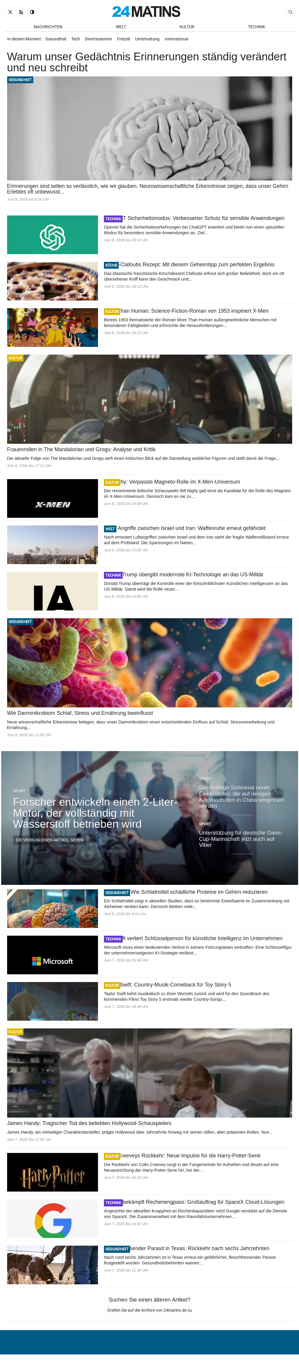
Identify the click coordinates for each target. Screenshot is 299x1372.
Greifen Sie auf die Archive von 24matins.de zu (149, 1313)
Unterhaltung (153, 40)
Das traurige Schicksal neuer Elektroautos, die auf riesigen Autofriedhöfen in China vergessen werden (241, 800)
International (184, 40)
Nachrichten (48, 27)
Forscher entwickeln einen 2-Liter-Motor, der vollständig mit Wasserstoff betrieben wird (95, 816)
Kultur (187, 27)
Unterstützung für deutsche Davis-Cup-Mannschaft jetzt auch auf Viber (241, 842)
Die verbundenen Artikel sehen (49, 843)
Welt (121, 27)
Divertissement (102, 40)
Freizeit (128, 40)
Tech (77, 40)
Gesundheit (56, 40)
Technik (256, 27)
